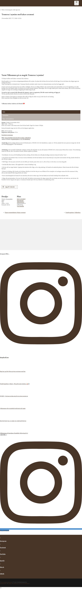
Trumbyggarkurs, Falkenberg (72, 212)
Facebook (3, 547)
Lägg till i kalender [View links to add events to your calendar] (10, 187)
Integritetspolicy (3, 583)
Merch (2, 567)
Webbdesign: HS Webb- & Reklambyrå (21, 583)
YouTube (3, 554)
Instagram (3, 541)
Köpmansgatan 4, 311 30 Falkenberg (20, 139)
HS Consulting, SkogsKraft (6, 582)
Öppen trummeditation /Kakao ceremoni (15, 212)
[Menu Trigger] (76, 3)
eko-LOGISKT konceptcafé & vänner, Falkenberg (18, 137)
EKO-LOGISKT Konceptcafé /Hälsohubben (21, 200)
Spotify (2, 561)
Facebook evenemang (7, 135)
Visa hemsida (20, 206)
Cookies (10, 583)
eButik (2, 574)
